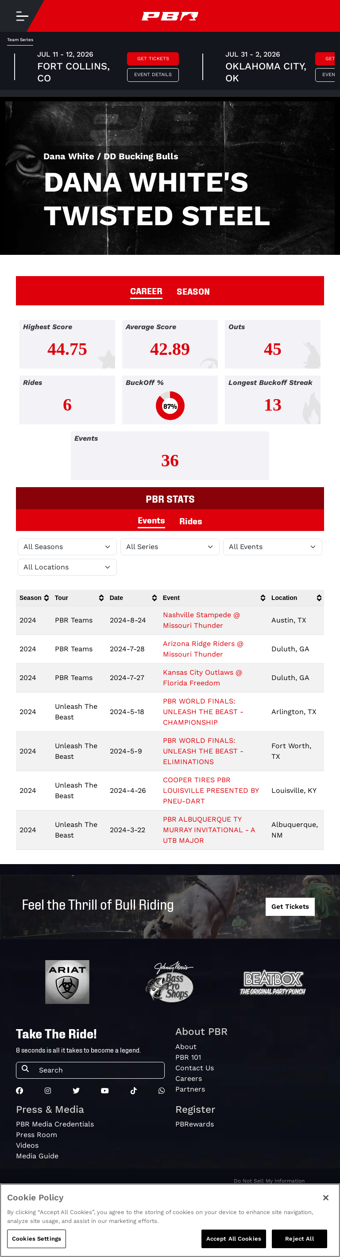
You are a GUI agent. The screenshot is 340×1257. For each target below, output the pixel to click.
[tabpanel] (170, 403)
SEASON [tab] (193, 290)
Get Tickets (153, 59)
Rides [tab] (190, 520)
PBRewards (194, 1124)
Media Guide (37, 1156)
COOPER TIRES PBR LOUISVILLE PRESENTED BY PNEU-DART (211, 790)
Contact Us (194, 1068)
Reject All (299, 1243)
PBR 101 (188, 1057)
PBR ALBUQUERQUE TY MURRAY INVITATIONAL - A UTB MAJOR (209, 830)
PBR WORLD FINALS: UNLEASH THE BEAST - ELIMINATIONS (203, 751)
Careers (188, 1078)
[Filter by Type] (272, 546)
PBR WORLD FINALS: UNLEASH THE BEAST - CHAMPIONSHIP (203, 712)
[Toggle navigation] (22, 16)
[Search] (99, 1070)
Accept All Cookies (233, 1243)
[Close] (326, 1202)
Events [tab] (151, 519)
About (186, 1046)
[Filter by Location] (67, 567)
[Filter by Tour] (170, 546)
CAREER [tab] (146, 290)
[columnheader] (33, 598)
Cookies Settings (36, 1243)
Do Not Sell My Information (269, 1181)
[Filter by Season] (67, 546)
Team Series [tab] (20, 39)
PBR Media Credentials (55, 1124)
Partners (190, 1089)
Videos (27, 1145)
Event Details (153, 74)
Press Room (36, 1134)
